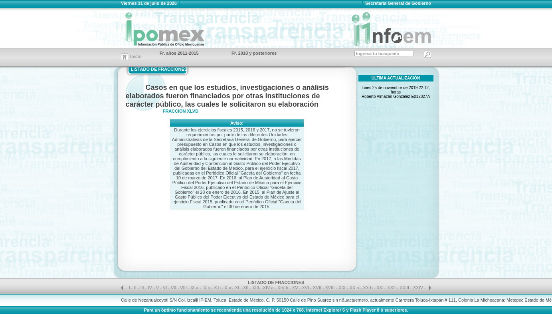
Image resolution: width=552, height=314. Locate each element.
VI (165, 287)
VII (174, 287)
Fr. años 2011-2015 (179, 53)
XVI (306, 287)
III (142, 287)
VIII (184, 287)
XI (237, 287)
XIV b (282, 287)
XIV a (268, 287)
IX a (195, 287)
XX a (354, 287)
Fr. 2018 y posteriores (254, 53)
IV (150, 287)
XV (295, 287)
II (136, 287)
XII (246, 287)
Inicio (136, 56)
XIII (256, 287)
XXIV (418, 287)
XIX (342, 287)
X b (217, 287)
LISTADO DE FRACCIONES (159, 69)
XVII (317, 287)
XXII (392, 287)
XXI (380, 287)
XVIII (330, 287)
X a (228, 287)
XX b (367, 287)
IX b (206, 287)
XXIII (405, 287)
